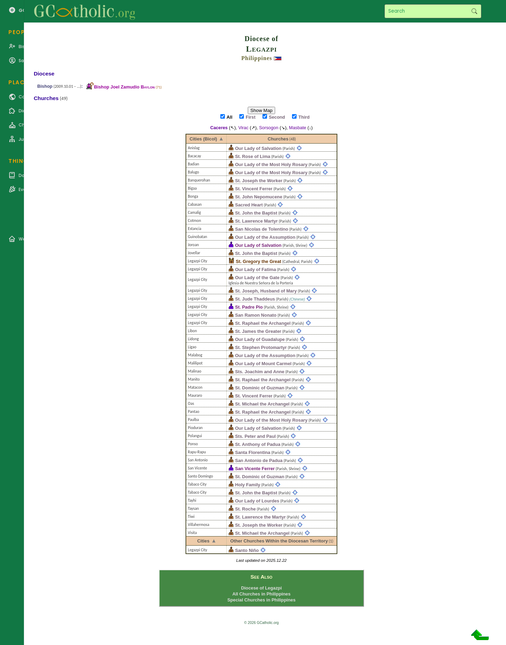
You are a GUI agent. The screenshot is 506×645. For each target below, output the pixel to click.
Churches (278, 138)
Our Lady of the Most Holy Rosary (271, 164)
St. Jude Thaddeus (255, 299)
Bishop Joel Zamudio (124, 87)
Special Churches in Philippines (261, 600)
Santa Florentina (252, 452)
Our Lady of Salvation (258, 148)
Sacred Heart (249, 205)
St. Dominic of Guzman (259, 387)
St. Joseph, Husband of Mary (266, 291)
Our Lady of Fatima (255, 269)
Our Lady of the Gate (257, 277)
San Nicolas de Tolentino (261, 229)
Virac (243, 127)
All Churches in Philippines (261, 594)
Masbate (297, 127)
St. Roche (245, 509)
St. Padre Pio (249, 307)
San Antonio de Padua (259, 460)
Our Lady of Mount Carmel (263, 363)
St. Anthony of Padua (257, 444)
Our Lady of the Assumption (265, 237)
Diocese (44, 74)
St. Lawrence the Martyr (260, 517)
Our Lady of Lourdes (257, 501)
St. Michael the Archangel (262, 404)
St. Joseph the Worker (259, 180)
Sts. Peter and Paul (255, 436)
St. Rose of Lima (252, 156)
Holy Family (247, 484)
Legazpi (261, 48)
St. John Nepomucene (258, 196)
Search (474, 11)
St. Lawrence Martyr (256, 221)
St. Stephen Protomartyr (261, 347)
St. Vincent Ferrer (253, 188)
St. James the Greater (258, 331)
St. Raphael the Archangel (263, 323)
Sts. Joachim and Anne (259, 371)
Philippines (256, 58)
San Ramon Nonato (256, 315)
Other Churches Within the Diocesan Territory (279, 541)
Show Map (262, 110)
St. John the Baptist (256, 213)
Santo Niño (247, 550)
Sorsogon (268, 127)
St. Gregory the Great (258, 261)
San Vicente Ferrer (255, 468)
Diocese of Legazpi (261, 588)
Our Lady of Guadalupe (260, 339)
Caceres (219, 127)
